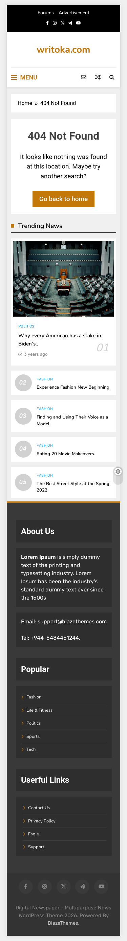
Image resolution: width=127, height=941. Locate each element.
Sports (33, 736)
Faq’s (33, 834)
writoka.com (63, 49)
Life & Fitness (39, 710)
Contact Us (39, 808)
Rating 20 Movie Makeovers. (66, 454)
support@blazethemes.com (72, 621)
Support (36, 847)
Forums (46, 13)
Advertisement (74, 13)
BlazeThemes (63, 923)
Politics (26, 326)
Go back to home (63, 199)
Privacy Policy (42, 821)
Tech (31, 749)
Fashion (45, 379)
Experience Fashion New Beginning (73, 387)
